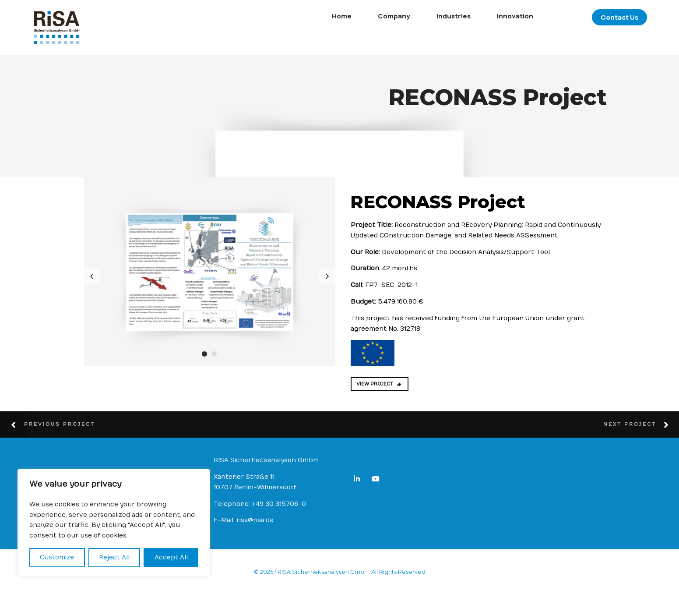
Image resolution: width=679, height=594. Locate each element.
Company (349, 16)
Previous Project (59, 424)
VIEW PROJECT (379, 384)
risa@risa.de (255, 520)
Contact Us (575, 17)
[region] (114, 522)
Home (297, 16)
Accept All (171, 557)
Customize (57, 557)
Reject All (114, 557)
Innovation (470, 16)
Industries (409, 16)
